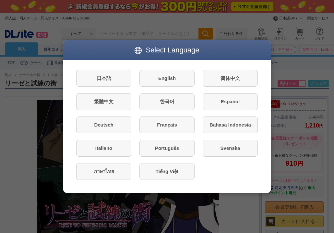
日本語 (104, 78)
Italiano (104, 148)
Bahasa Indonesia (230, 125)
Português (167, 148)
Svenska (230, 148)
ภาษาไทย (104, 171)
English (167, 78)
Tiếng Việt (167, 171)
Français (167, 125)
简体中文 (230, 78)
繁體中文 (103, 101)
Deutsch (103, 125)
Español (230, 101)
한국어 (167, 101)
